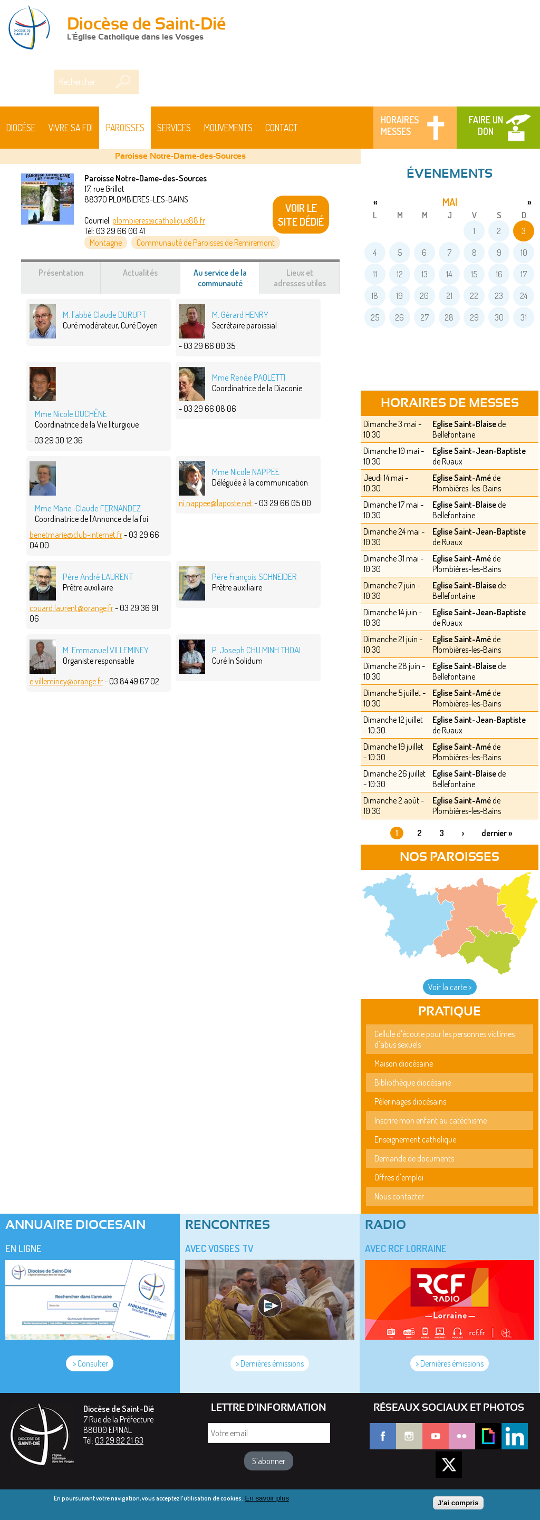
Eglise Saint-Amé (461, 477)
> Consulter (89, 1363)
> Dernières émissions (270, 1363)
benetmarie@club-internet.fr (76, 534)
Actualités (140, 272)
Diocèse (20, 127)
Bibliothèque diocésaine (412, 1082)
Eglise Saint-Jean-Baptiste (479, 451)
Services (174, 127)
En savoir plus (267, 1498)
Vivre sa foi (71, 127)
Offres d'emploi (398, 1177)
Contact (281, 127)
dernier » (496, 833)
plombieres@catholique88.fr (158, 220)
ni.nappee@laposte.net (216, 503)
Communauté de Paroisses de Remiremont (206, 242)
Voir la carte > (449, 987)
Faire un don (486, 125)
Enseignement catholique (415, 1139)
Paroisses (125, 127)
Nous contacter (399, 1196)
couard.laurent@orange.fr (71, 608)
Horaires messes (400, 125)
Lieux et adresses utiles (300, 277)
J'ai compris (458, 1503)
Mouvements (228, 127)
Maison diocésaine (403, 1063)
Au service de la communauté (227, 280)
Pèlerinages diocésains (410, 1101)
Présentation (60, 272)
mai (449, 202)
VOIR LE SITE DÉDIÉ (301, 214)
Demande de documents (414, 1158)
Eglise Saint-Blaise (464, 424)
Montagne (106, 242)
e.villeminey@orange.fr (66, 681)
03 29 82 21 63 (119, 1440)
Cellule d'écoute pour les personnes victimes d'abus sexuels (444, 1039)
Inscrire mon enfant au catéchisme (430, 1120)
